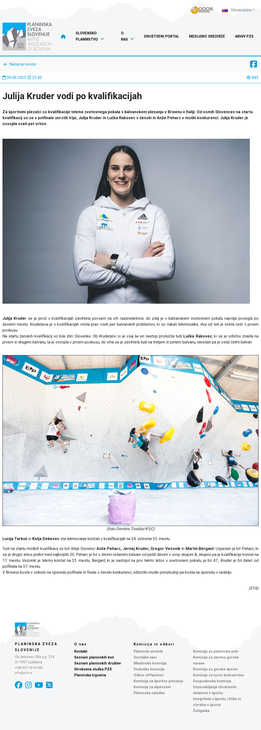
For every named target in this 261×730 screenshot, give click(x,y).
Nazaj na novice (22, 64)
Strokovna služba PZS (93, 669)
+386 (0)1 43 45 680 (29, 667)
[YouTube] (39, 685)
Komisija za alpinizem (152, 687)
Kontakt (80, 651)
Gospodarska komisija (212, 681)
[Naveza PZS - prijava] (202, 10)
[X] (49, 685)
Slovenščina (237, 10)
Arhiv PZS (244, 36)
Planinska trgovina (90, 675)
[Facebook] (18, 685)
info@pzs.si (23, 673)
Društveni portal (161, 36)
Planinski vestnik (148, 651)
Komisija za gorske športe (215, 669)
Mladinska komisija (150, 663)
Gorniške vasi (145, 657)
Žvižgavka (201, 711)
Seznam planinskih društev (97, 663)
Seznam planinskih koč (94, 657)
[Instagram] (28, 685)
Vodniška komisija (149, 669)
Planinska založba (149, 693)
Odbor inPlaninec (149, 675)
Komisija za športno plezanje (158, 681)
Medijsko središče (207, 36)
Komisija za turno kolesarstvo (218, 675)
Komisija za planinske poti (215, 651)
